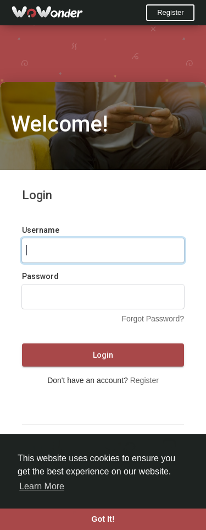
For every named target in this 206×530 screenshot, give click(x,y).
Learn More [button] (41, 486)
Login (103, 355)
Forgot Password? (152, 318)
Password (40, 276)
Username (40, 230)
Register (170, 12)
